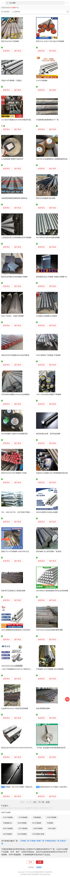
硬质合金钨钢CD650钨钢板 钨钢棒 (14, 277)
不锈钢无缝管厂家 (52, 841)
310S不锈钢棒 (51, 817)
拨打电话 (17, 51)
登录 (30, 862)
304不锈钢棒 (22, 823)
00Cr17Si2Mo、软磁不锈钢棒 (12, 316)
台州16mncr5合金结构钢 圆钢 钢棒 (49, 630)
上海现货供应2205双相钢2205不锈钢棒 (16, 238)
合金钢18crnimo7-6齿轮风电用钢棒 (14, 708)
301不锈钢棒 (36, 823)
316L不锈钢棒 (8, 817)
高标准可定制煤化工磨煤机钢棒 (13, 591)
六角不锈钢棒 (37, 828)
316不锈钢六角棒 (38, 834)
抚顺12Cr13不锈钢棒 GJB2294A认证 (15, 551)
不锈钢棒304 (7, 823)
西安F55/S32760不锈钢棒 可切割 (14, 473)
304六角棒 (52, 828)
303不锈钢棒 (7, 834)
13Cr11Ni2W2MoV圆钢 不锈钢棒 (48, 394)
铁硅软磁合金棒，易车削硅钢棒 (48, 434)
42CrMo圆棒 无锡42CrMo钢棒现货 (14, 434)
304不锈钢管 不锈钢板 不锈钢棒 (48, 355)
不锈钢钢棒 (37, 817)
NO (29, 808)
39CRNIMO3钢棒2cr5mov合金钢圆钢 (15, 394)
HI (17, 808)
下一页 (41, 802)
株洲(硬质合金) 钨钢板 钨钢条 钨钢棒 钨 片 (52, 277)
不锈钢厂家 (24, 841)
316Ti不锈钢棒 (41, 81)
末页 (48, 802)
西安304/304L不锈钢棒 (10, 41)
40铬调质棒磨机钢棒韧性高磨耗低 (14, 198)
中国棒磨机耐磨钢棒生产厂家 (47, 120)
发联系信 (6, 51)
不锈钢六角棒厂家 (37, 841)
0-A (2, 808)
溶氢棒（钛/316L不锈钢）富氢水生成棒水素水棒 (24, 787)
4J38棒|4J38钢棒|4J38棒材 (46, 316)
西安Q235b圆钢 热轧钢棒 (45, 198)
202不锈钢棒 (22, 834)
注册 (39, 862)
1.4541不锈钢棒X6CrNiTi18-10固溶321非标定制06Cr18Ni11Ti (24, 669)
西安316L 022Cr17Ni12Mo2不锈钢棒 (50, 41)
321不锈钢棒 (23, 828)
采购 (67, 699)
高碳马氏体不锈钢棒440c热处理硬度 (15, 355)
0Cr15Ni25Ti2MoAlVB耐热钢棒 (48, 238)
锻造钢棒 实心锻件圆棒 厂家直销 (48, 551)
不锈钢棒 (50, 823)
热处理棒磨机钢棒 (43, 708)
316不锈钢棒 (23, 817)
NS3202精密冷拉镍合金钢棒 (47, 512)
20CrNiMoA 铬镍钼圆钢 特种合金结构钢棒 (52, 591)
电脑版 (39, 867)
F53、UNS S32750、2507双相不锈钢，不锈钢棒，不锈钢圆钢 (25, 512)
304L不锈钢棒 (8, 828)
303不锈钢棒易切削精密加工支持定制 (15, 630)
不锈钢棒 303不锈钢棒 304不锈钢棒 (49, 669)
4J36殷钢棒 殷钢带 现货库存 (12, 159)
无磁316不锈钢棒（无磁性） (12, 81)
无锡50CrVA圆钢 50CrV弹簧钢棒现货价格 (52, 473)
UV (43, 808)
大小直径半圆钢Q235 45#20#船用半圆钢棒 (17, 120)
